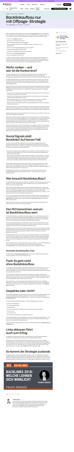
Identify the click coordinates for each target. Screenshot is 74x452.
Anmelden (59, 4)
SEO (7, 8)
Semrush (46, 8)
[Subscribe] (59, 9)
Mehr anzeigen (58, 53)
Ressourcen (34, 4)
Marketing (32, 8)
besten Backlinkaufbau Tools (21, 253)
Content (27, 8)
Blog (4, 8)
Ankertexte (34, 33)
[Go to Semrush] (7, 5)
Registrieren (67, 4)
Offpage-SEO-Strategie (11, 297)
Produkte (22, 4)
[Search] (49, 8)
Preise (28, 4)
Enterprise (43, 4)
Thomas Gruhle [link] (12, 24)
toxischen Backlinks (20, 53)
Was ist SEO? (9, 198)
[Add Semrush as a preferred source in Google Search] (63, 37)
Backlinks (16, 38)
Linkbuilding (20, 13)
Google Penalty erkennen (20, 47)
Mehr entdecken (51, 1)
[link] (8, 401)
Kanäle (21, 8)
